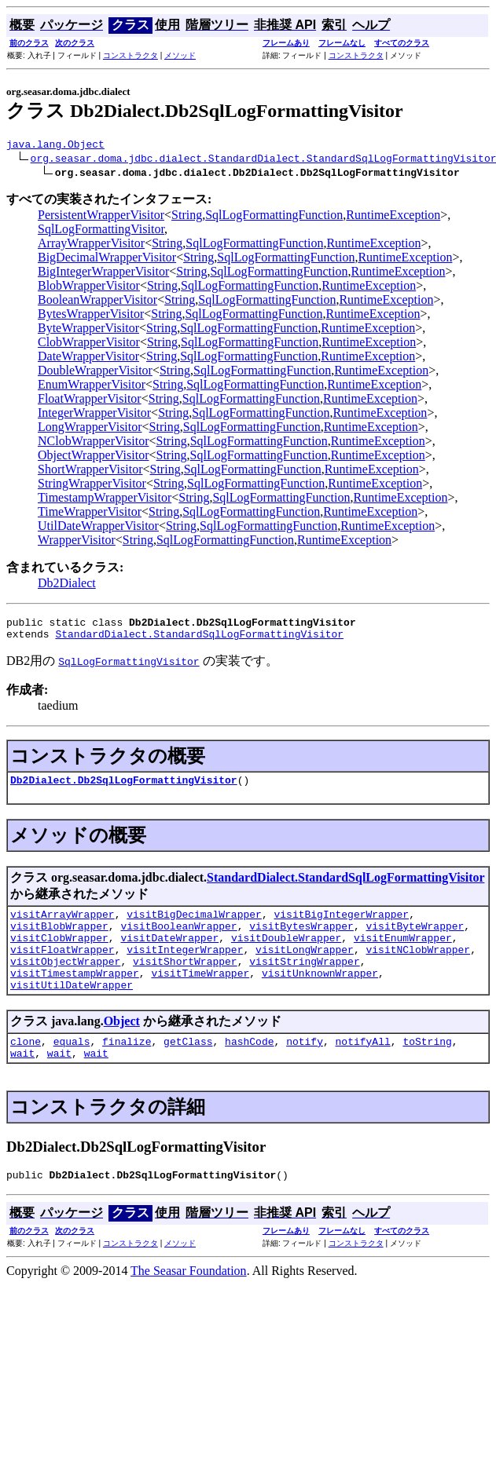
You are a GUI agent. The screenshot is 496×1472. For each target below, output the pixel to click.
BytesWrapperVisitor (91, 316)
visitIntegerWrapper (185, 968)
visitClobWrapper (59, 954)
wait (22, 1083)
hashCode (249, 1069)
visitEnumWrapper (403, 954)
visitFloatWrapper (62, 968)
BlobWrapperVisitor (89, 287)
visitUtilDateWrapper (71, 1010)
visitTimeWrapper (200, 996)
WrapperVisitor (77, 542)
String (186, 217)
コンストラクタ (130, 55)
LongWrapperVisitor (90, 429)
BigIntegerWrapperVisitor (103, 273)
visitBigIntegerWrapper (341, 926)
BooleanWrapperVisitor (97, 302)
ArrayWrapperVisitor (91, 245)
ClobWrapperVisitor (89, 344)
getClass (187, 1069)
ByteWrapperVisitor (88, 330)
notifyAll (363, 1069)
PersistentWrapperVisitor (101, 217)
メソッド (180, 55)
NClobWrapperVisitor (93, 443)
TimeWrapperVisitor (89, 513)
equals (71, 1069)
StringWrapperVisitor (92, 485)
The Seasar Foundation (188, 1303)
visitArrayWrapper (62, 926)
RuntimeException (393, 217)
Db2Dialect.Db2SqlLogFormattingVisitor (123, 789)
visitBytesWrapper (301, 940)
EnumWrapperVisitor (91, 386)
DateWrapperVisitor (88, 358)
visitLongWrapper (304, 968)
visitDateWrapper (169, 954)
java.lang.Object (55, 146)
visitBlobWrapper (59, 940)
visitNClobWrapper (418, 968)
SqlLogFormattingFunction (274, 217)
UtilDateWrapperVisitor (98, 528)
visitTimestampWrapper (74, 996)
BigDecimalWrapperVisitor (107, 259)
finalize (126, 1069)
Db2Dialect (67, 585)
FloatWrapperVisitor (89, 400)
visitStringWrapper (304, 982)
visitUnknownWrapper (320, 996)
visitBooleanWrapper (178, 940)
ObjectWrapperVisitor (93, 457)
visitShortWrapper (185, 982)
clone (25, 1069)
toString (426, 1069)
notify (304, 1069)
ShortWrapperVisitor (90, 471)
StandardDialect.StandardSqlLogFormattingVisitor (199, 641)
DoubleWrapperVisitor (95, 372)
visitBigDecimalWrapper (194, 926)
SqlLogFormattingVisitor (101, 231)
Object (122, 1047)
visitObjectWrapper (65, 982)
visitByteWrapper (415, 940)
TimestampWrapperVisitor (104, 499)
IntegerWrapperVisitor (94, 415)
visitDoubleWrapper (286, 954)
